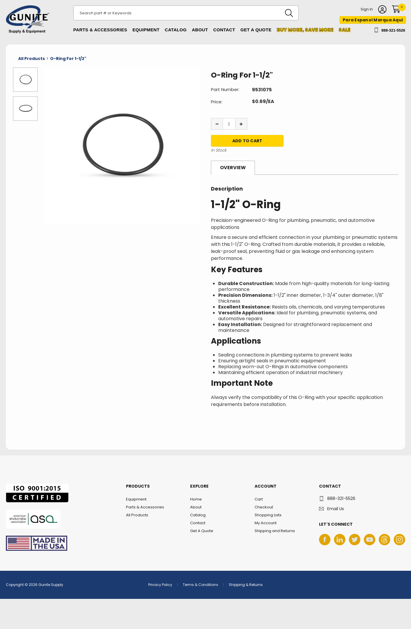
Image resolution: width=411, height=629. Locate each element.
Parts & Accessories (100, 29)
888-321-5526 (393, 30)
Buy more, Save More (305, 29)
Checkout (264, 507)
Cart (259, 499)
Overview (233, 167)
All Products (137, 515)
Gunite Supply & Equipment (24, 33)
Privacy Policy (160, 584)
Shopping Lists (268, 515)
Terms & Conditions (200, 584)
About (200, 29)
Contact (224, 29)
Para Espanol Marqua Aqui (373, 20)
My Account (266, 523)
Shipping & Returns (246, 584)
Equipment (145, 29)
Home (196, 499)
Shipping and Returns (275, 531)
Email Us (335, 509)
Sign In (367, 9)
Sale (344, 29)
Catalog (176, 29)
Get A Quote (256, 29)
